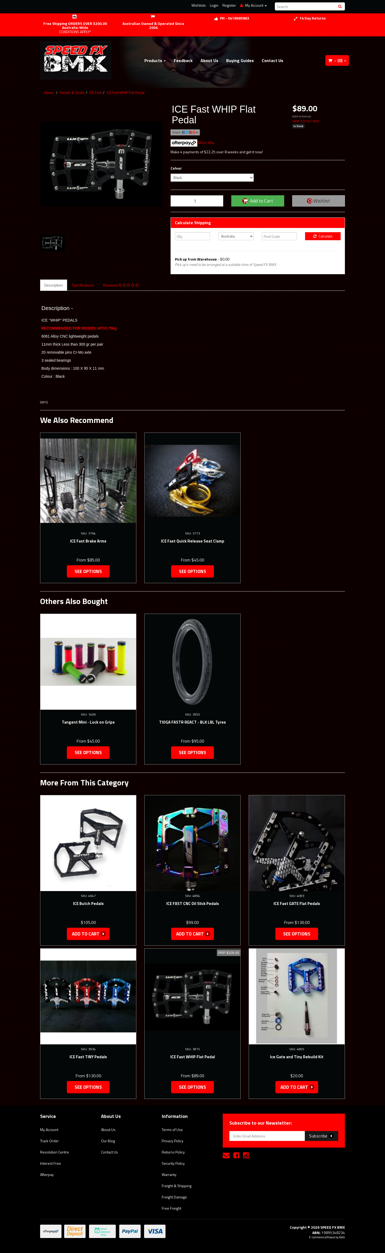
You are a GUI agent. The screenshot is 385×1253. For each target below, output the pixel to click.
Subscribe (321, 1136)
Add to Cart (257, 200)
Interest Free (50, 1163)
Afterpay (47, 1174)
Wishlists (198, 5)
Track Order (49, 1141)
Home (49, 92)
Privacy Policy (172, 1141)
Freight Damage (174, 1197)
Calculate (323, 236)
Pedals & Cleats (72, 92)
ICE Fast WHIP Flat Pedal (125, 92)
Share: (185, 132)
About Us (209, 60)
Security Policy (173, 1163)
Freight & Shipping (176, 1186)
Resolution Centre (54, 1152)
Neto (342, 1237)
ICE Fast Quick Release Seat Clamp (192, 541)
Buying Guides (240, 60)
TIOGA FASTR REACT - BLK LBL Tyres (192, 722)
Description (53, 285)
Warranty (169, 1174)
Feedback (183, 60)
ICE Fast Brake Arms (88, 541)
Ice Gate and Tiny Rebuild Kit (297, 1057)
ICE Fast (96, 92)
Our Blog (108, 1141)
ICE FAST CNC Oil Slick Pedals (192, 903)
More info (192, 142)
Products (155, 60)
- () (337, 60)
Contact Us (272, 60)
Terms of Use (172, 1129)
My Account (49, 1129)
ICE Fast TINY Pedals (88, 1057)
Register (229, 5)
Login (214, 5)
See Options (88, 571)
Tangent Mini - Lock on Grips (88, 722)
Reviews (121, 285)
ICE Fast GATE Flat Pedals (297, 903)
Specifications (83, 285)
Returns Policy (173, 1152)
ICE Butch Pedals (88, 903)
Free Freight (171, 1208)
